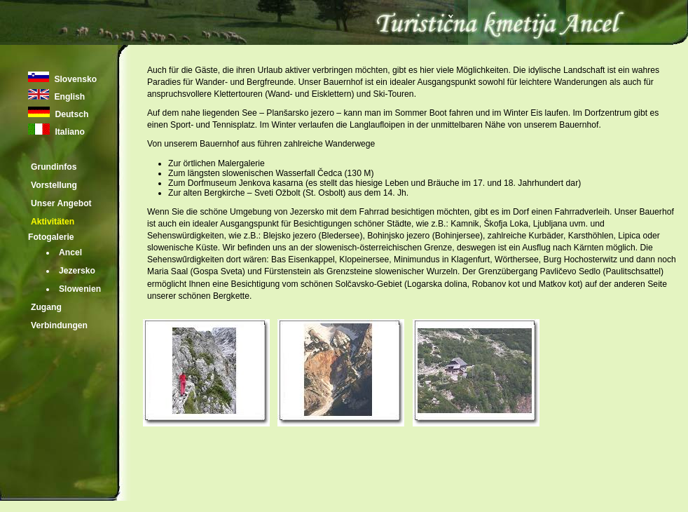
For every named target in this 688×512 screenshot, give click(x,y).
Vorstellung (54, 185)
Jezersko (77, 271)
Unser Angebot (61, 203)
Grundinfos (54, 167)
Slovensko (74, 79)
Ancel (70, 252)
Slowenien (80, 289)
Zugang (46, 307)
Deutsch (70, 114)
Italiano (69, 132)
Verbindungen (59, 325)
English (68, 97)
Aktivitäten (52, 222)
